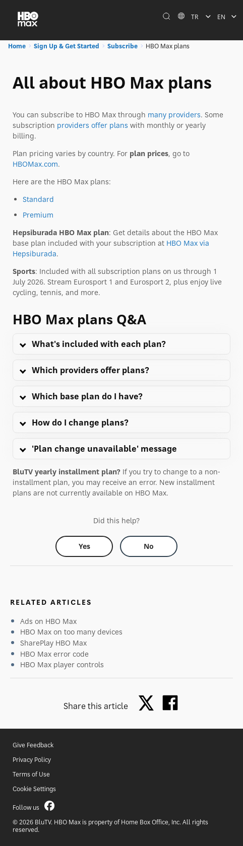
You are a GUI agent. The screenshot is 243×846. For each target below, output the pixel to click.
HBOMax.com (35, 164)
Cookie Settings (34, 789)
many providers (174, 114)
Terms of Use (31, 774)
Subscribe (122, 46)
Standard (38, 199)
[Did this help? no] (148, 546)
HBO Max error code (54, 654)
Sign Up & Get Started (66, 46)
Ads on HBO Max (48, 621)
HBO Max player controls (62, 664)
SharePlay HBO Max (53, 643)
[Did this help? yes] (84, 546)
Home (17, 46)
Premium (38, 215)
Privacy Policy (32, 759)
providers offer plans (92, 125)
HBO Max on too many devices (71, 632)
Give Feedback (33, 745)
